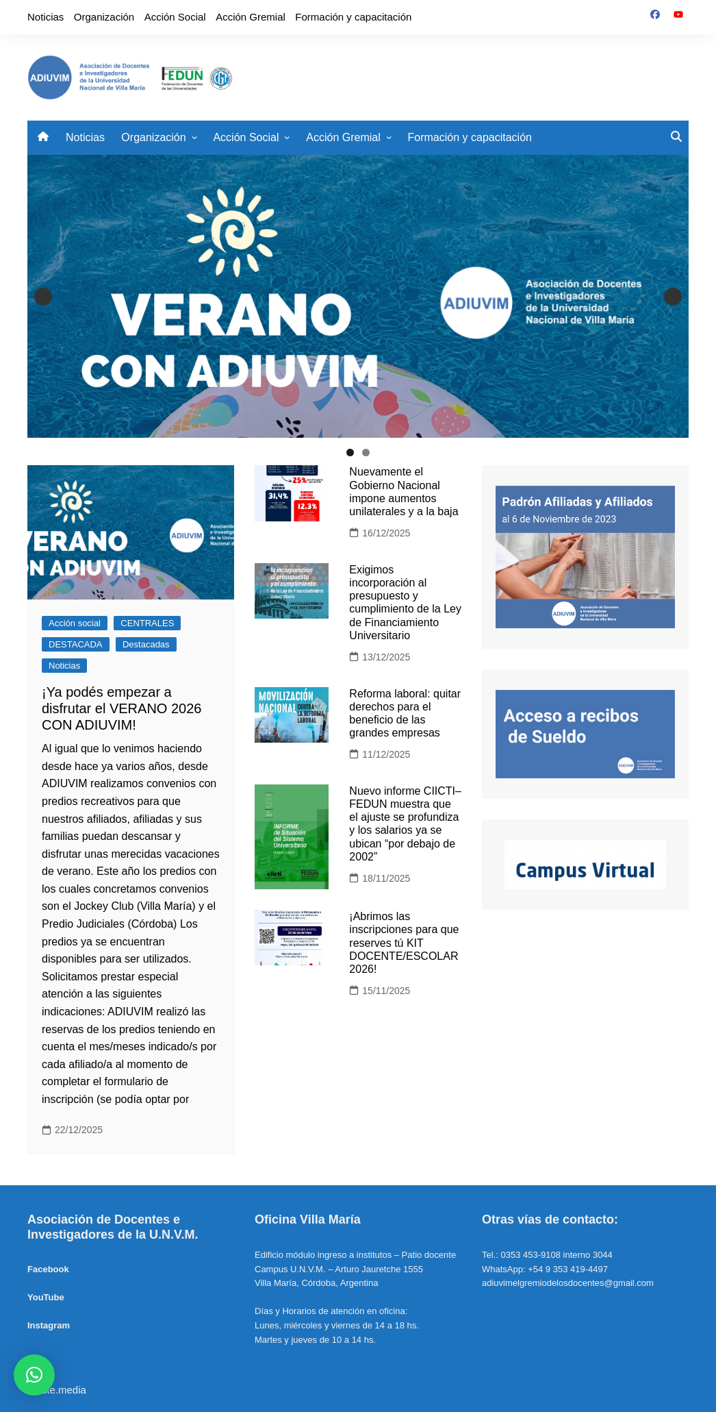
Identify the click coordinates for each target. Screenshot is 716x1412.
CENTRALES (147, 623)
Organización (104, 17)
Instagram (48, 1325)
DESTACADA (76, 644)
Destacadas (146, 644)
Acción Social (175, 17)
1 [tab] (350, 452)
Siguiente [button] (673, 297)
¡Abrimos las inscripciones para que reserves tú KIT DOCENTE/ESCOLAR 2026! (404, 943)
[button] (34, 1375)
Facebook (48, 1269)
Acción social (75, 623)
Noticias (45, 17)
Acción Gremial (250, 17)
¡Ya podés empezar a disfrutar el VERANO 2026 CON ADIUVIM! (121, 708)
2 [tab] (366, 452)
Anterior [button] (43, 297)
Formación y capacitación (353, 17)
